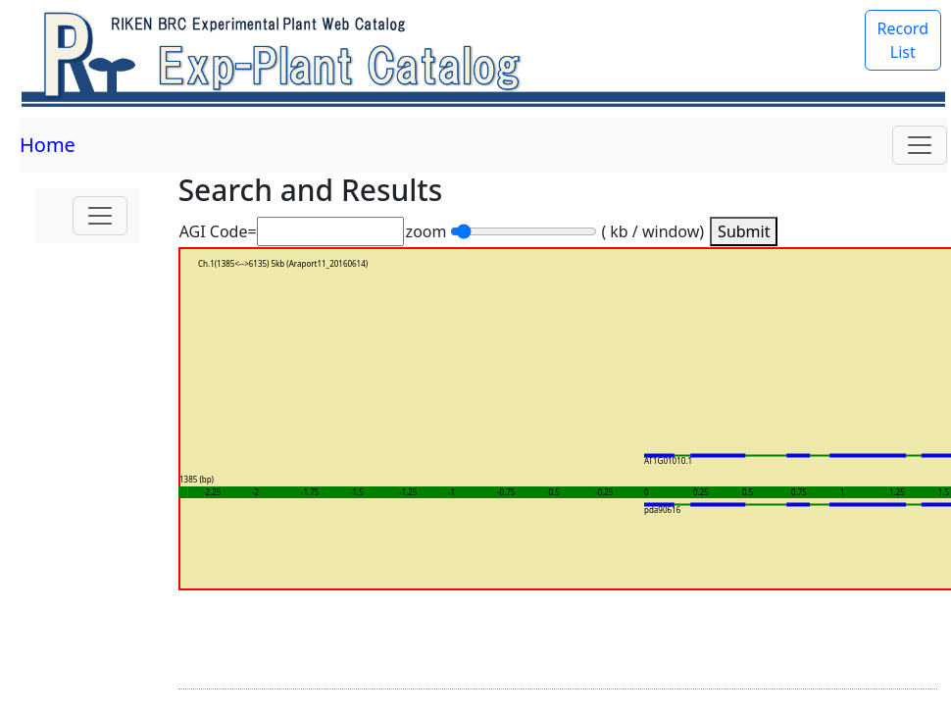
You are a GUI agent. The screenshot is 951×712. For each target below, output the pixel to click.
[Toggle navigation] (919, 145)
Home (47, 144)
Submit (744, 231)
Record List (902, 40)
